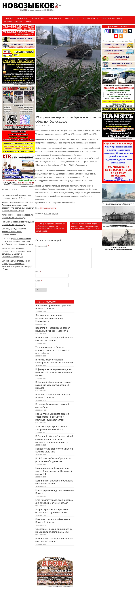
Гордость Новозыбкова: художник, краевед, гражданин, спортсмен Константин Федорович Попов (85, 226)
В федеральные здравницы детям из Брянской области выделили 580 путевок (54, 372)
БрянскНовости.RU (112, 18)
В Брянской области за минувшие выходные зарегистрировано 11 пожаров (53, 385)
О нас (29, 22)
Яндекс (55, 213)
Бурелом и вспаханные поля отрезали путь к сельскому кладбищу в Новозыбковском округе (18, 208)
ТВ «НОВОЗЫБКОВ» (13, 22)
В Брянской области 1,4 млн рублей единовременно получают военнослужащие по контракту (54, 439)
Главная (8, 18)
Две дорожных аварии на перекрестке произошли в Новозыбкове (49, 318)
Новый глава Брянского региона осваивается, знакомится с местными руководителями (52, 417)
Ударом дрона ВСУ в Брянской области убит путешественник (14, 231)
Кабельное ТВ (72, 18)
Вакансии (22, 18)
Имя (38, 271)
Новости (47, 213)
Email (38, 281)
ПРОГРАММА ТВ (90, 18)
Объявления (37, 18)
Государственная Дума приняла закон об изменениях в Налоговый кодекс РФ (53, 471)
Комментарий (42, 246)
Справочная (54, 18)
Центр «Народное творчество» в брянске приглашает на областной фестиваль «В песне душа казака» (51, 227)
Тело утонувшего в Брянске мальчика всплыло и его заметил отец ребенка (52, 350)
